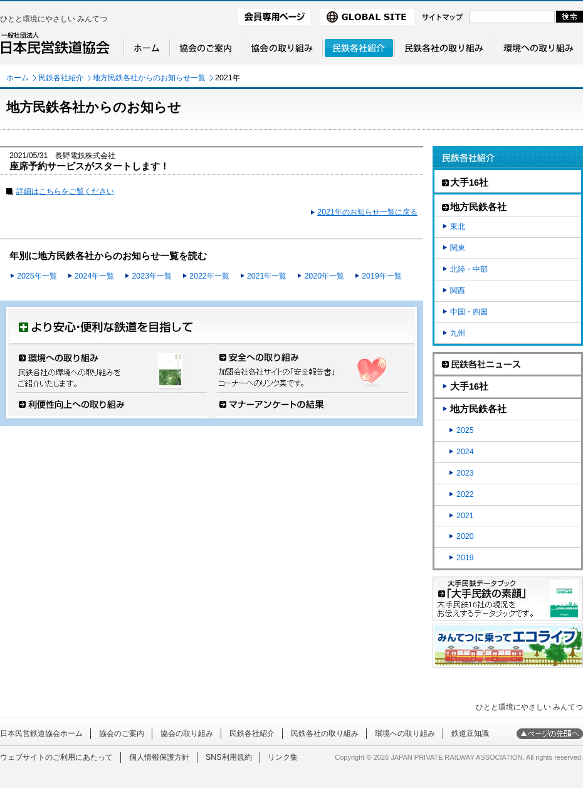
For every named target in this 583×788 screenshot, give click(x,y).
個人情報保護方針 (159, 757)
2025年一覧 (37, 276)
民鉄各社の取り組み (325, 733)
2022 (465, 494)
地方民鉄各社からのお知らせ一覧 (149, 77)
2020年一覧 (324, 276)
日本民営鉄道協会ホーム (41, 733)
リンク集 (283, 757)
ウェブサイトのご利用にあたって (56, 757)
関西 (457, 290)
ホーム (17, 77)
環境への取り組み (405, 733)
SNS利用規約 (229, 757)
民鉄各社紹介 (60, 77)
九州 (457, 333)
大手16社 (469, 386)
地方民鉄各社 (478, 409)
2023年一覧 (152, 276)
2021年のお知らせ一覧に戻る (367, 212)
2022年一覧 (209, 276)
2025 (465, 430)
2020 (465, 536)
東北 (457, 226)
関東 (457, 247)
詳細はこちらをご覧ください (65, 191)
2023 (465, 473)
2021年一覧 (267, 276)
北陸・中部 (469, 269)
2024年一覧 (95, 276)
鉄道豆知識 (470, 733)
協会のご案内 (121, 733)
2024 (465, 451)
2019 (465, 557)
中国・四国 (469, 311)
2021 (465, 515)
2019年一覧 (382, 276)
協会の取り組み (186, 733)
